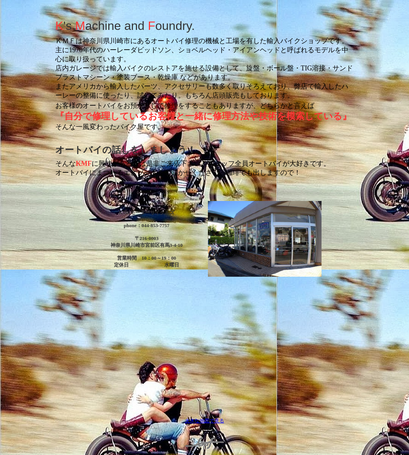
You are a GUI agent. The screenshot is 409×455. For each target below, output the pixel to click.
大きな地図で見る (204, 421)
